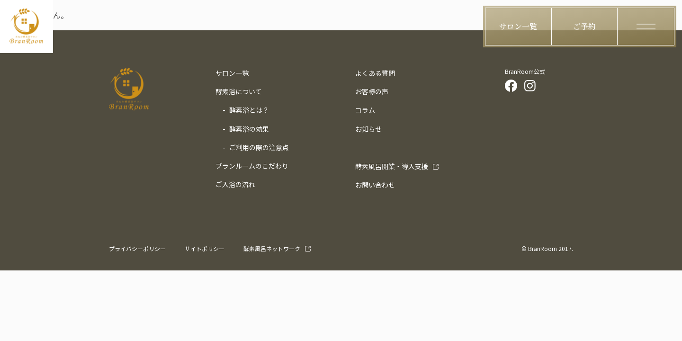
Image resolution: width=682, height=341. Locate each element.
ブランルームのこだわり (251, 165)
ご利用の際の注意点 (259, 147)
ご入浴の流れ (235, 184)
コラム (365, 110)
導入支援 (391, 166)
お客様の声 (371, 91)
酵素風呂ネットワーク (271, 248)
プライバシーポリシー (137, 248)
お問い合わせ (375, 184)
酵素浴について (238, 91)
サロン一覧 (232, 73)
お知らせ (368, 129)
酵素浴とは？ (249, 110)
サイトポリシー (204, 248)
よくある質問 (375, 73)
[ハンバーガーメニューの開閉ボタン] (646, 26)
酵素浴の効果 (249, 129)
